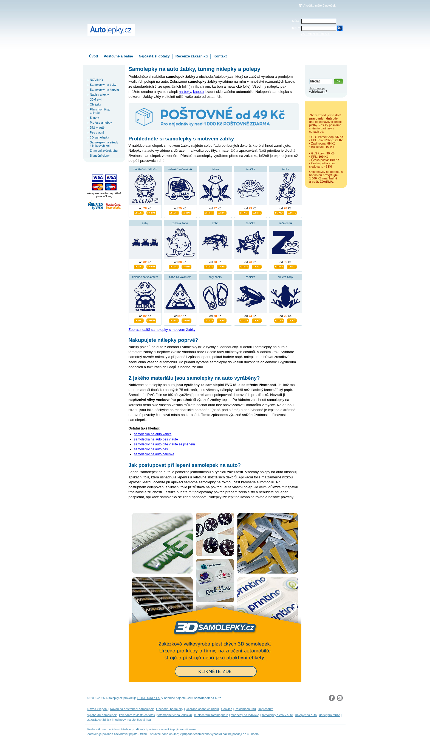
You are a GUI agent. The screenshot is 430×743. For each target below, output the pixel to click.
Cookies (226, 709)
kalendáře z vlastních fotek (137, 715)
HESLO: (296, 28)
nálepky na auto (306, 715)
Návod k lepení (97, 709)
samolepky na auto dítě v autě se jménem (164, 444)
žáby (145, 223)
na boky (185, 92)
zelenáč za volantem (145, 277)
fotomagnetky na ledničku (174, 715)
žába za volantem (180, 277)
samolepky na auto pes (151, 449)
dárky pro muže (329, 715)
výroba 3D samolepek (102, 715)
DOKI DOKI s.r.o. (148, 698)
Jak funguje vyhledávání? (318, 90)
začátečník (285, 223)
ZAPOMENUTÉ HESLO (315, 33)
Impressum (265, 709)
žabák (215, 169)
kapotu (198, 92)
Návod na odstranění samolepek (132, 709)
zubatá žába (180, 223)
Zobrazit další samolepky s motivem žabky (162, 330)
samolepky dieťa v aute (277, 715)
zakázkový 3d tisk (99, 719)
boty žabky (215, 277)
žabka (285, 169)
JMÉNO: (296, 21)
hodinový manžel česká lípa (132, 719)
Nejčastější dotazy (154, 56)
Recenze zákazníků (192, 56)
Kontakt (220, 56)
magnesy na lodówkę (245, 715)
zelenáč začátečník (180, 169)
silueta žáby (285, 277)
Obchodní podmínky (169, 709)
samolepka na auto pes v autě (156, 439)
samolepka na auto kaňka (153, 434)
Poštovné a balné (118, 56)
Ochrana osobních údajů (202, 709)
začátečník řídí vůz (145, 169)
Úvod (93, 56)
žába (215, 223)
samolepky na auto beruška (154, 454)
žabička (250, 169)
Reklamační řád (245, 709)
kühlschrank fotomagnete (211, 715)
